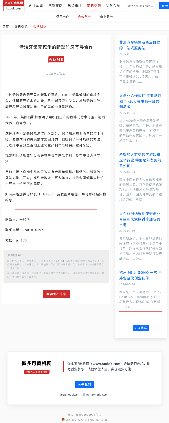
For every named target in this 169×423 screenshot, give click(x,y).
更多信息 (141, 328)
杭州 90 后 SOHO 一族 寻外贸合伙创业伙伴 (140, 275)
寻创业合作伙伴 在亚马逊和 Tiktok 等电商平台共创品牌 (140, 101)
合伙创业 (84, 16)
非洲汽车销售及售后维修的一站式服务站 (139, 44)
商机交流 (94, 5)
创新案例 (55, 5)
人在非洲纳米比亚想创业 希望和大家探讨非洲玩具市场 (139, 219)
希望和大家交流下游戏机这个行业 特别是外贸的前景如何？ (140, 160)
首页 (5, 26)
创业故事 (36, 5)
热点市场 (75, 5)
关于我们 (84, 384)
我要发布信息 (56, 294)
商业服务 (107, 16)
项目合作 (61, 16)
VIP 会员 (113, 5)
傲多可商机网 (37, 362)
